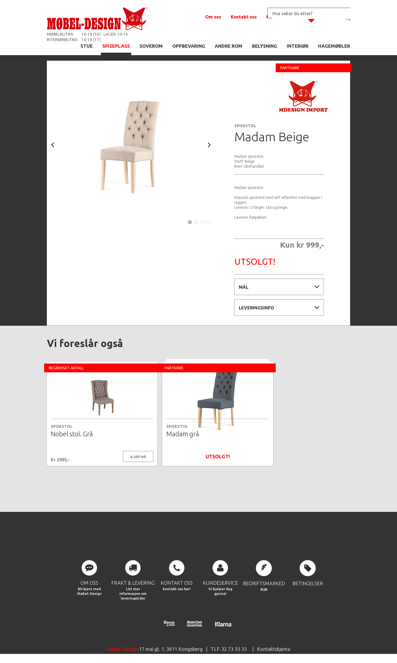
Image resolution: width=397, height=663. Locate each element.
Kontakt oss (244, 16)
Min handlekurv (283, 16)
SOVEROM (151, 46)
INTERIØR (298, 46)
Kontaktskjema (273, 650)
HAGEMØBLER (334, 46)
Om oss (213, 16)
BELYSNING (264, 46)
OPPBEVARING (188, 46)
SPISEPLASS (116, 46)
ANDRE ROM (228, 46)
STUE (87, 46)
